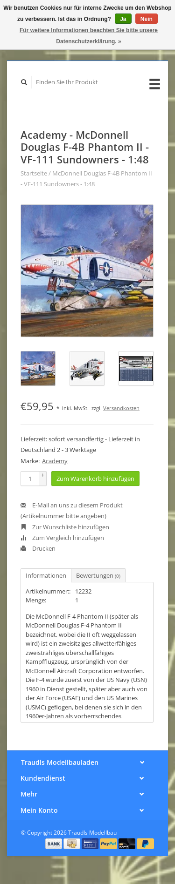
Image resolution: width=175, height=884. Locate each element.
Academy (55, 461)
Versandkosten (121, 408)
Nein (146, 19)
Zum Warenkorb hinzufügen (95, 478)
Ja (123, 19)
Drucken (38, 548)
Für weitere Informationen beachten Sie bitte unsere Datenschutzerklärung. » (89, 36)
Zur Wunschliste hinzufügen (65, 527)
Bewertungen (98, 575)
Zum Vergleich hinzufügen (62, 537)
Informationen (46, 575)
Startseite (34, 173)
